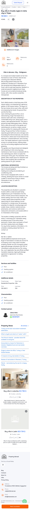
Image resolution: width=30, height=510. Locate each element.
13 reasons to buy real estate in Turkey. (13, 356)
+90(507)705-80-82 (10, 491)
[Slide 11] (11, 50)
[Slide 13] (15, 50)
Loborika (18, 394)
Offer (2, 477)
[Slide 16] (20, 50)
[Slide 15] (18, 50)
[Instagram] (3, 465)
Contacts (3, 473)
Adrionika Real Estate (16, 315)
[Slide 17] (22, 50)
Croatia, (13, 394)
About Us (3, 475)
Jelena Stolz (14, 313)
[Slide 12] (13, 50)
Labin (18, 434)
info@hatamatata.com (11, 496)
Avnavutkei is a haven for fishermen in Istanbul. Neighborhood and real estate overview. (12, 345)
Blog (2, 470)
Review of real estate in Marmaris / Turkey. (14, 359)
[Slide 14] (16, 50)
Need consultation (15, 506)
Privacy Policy (5, 480)
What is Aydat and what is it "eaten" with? (13, 334)
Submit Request (18, 2)
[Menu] (27, 2)
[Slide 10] (9, 50)
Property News (7, 326)
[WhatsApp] (24, 501)
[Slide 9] (7, 50)
